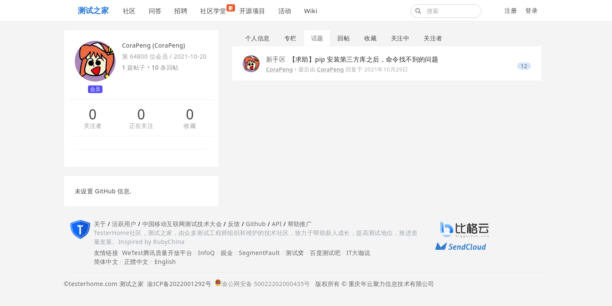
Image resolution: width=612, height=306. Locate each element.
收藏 (190, 126)
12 (524, 66)
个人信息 (257, 38)
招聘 (180, 10)
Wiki (310, 10)
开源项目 (252, 10)
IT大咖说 (358, 253)
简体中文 (106, 262)
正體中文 (136, 262)
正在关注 (141, 126)
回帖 (343, 38)
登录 (531, 10)
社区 (129, 10)
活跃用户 (124, 224)
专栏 (290, 38)
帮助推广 (300, 224)
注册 (510, 10)
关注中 (400, 38)
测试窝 (295, 253)
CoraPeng (279, 69)
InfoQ (206, 253)
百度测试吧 (325, 253)
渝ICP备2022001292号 (177, 284)
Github (256, 224)
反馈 (234, 224)
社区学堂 (216, 9)
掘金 (227, 253)
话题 (317, 38)
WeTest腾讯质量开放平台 (157, 253)
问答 (155, 10)
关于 (100, 224)
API (276, 224)
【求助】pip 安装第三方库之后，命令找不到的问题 (352, 59)
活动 (285, 10)
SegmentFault (259, 253)
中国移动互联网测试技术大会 (182, 224)
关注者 (93, 126)
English (165, 262)
